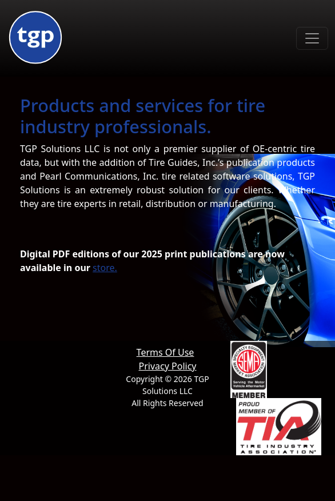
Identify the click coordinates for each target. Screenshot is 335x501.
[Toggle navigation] (312, 38)
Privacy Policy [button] (168, 366)
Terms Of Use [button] (165, 352)
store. (105, 267)
